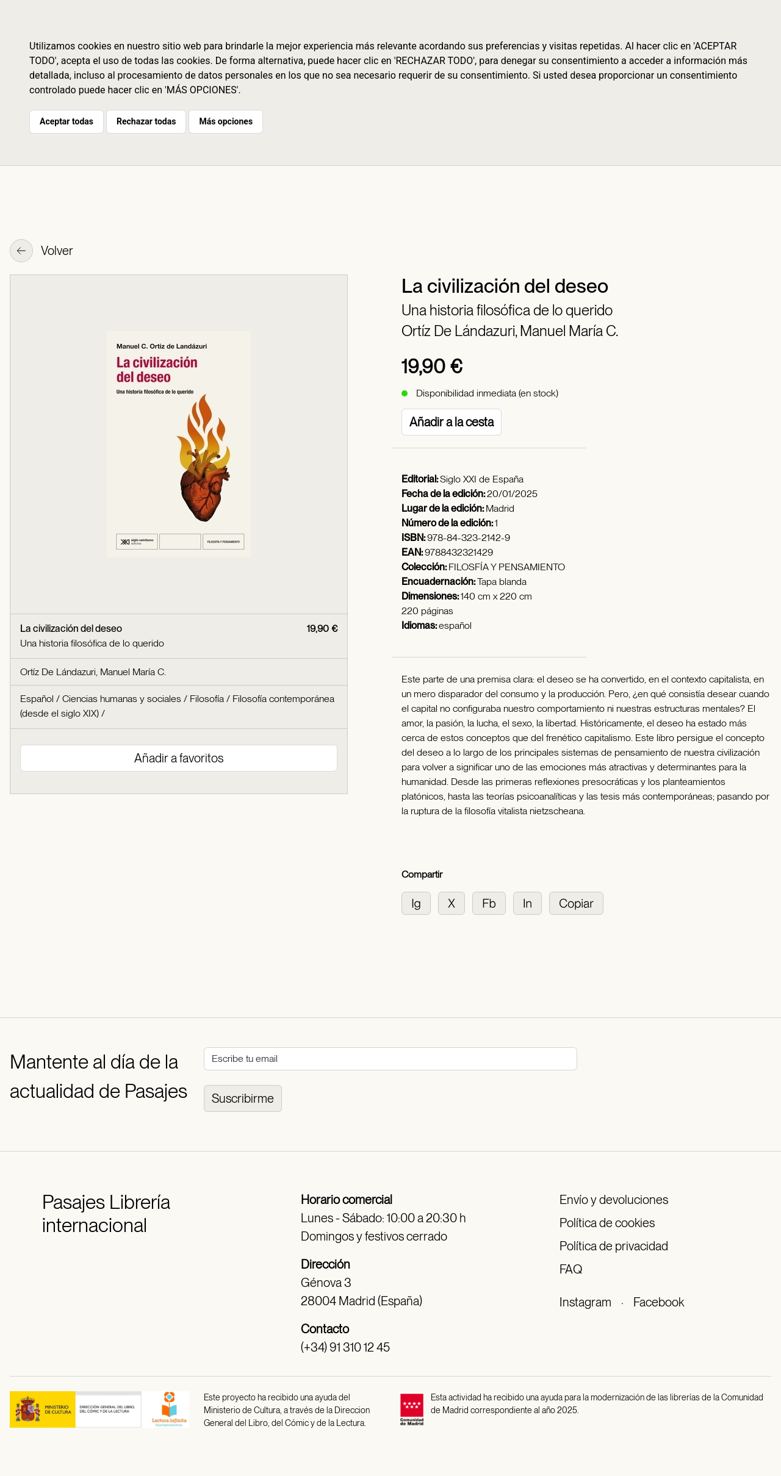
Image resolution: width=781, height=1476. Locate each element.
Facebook (658, 1302)
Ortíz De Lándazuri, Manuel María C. (509, 331)
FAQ (571, 1269)
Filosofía (207, 698)
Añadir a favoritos (178, 758)
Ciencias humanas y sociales (121, 698)
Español (37, 698)
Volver (41, 252)
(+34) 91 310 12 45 (345, 1347)
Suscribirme (243, 1098)
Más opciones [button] (226, 121)
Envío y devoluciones (614, 1199)
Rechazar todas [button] (146, 121)
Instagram (585, 1302)
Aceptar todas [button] (66, 121)
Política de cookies (607, 1223)
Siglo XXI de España (482, 479)
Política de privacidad (614, 1246)
